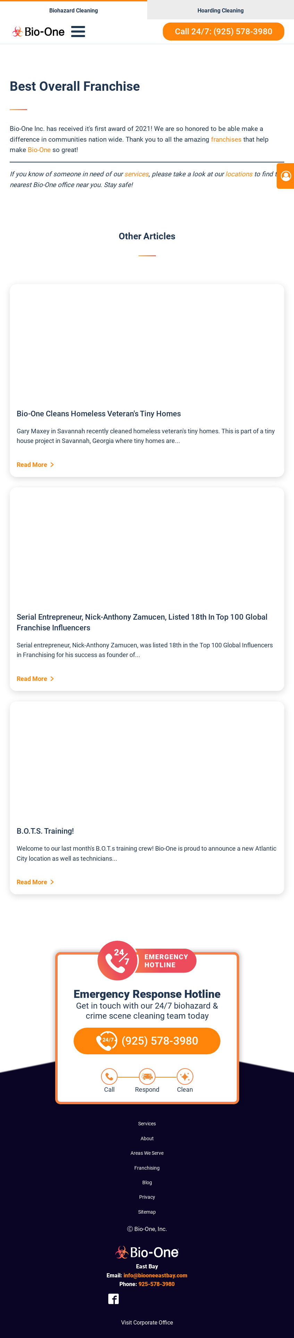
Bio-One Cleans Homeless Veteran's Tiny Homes (99, 413)
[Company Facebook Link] (113, 1298)
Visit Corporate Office (147, 1322)
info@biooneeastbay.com (155, 1275)
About (147, 1138)
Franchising (147, 1168)
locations (238, 174)
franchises (226, 139)
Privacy (147, 1197)
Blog (147, 1182)
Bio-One (39, 150)
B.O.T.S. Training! (45, 831)
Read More (32, 464)
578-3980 (156, 1284)
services (136, 174)
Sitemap (147, 1212)
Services (147, 1123)
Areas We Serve (147, 1153)
